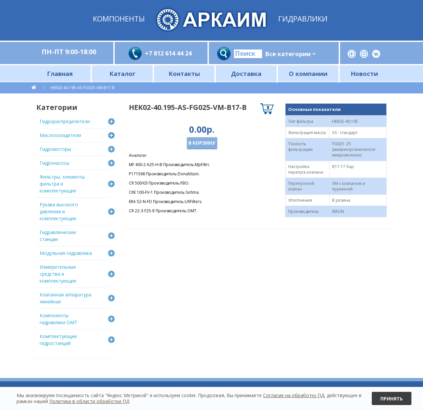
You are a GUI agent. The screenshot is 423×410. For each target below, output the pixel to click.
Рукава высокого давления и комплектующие (59, 211)
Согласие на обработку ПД (293, 395)
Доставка (246, 73)
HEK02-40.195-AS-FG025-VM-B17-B (82, 87)
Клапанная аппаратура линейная (65, 298)
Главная (60, 73)
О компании (308, 73)
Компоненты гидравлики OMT (58, 318)
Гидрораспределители (65, 121)
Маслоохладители (60, 135)
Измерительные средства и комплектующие (58, 274)
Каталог (122, 73)
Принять (391, 398)
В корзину (201, 143)
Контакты (184, 73)
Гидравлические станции (58, 235)
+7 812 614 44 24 (168, 53)
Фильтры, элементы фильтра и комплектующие (62, 184)
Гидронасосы (54, 163)
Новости (364, 73)
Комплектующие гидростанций (58, 339)
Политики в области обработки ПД (89, 401)
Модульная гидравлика (66, 253)
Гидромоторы (55, 149)
